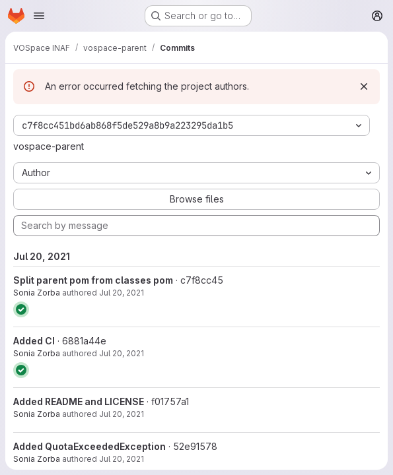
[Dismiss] (364, 86)
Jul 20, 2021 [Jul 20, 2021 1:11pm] (121, 293)
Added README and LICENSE (78, 401)
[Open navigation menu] (39, 15)
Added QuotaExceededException (89, 446)
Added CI (34, 340)
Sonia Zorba (36, 293)
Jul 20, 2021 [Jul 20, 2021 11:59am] (121, 353)
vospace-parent (48, 146)
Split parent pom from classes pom (93, 280)
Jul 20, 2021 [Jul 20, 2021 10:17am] (121, 459)
